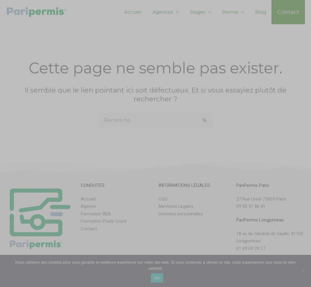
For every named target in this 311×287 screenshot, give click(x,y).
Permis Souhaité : (25, 140)
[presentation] (53, 212)
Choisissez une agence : (31, 50)
